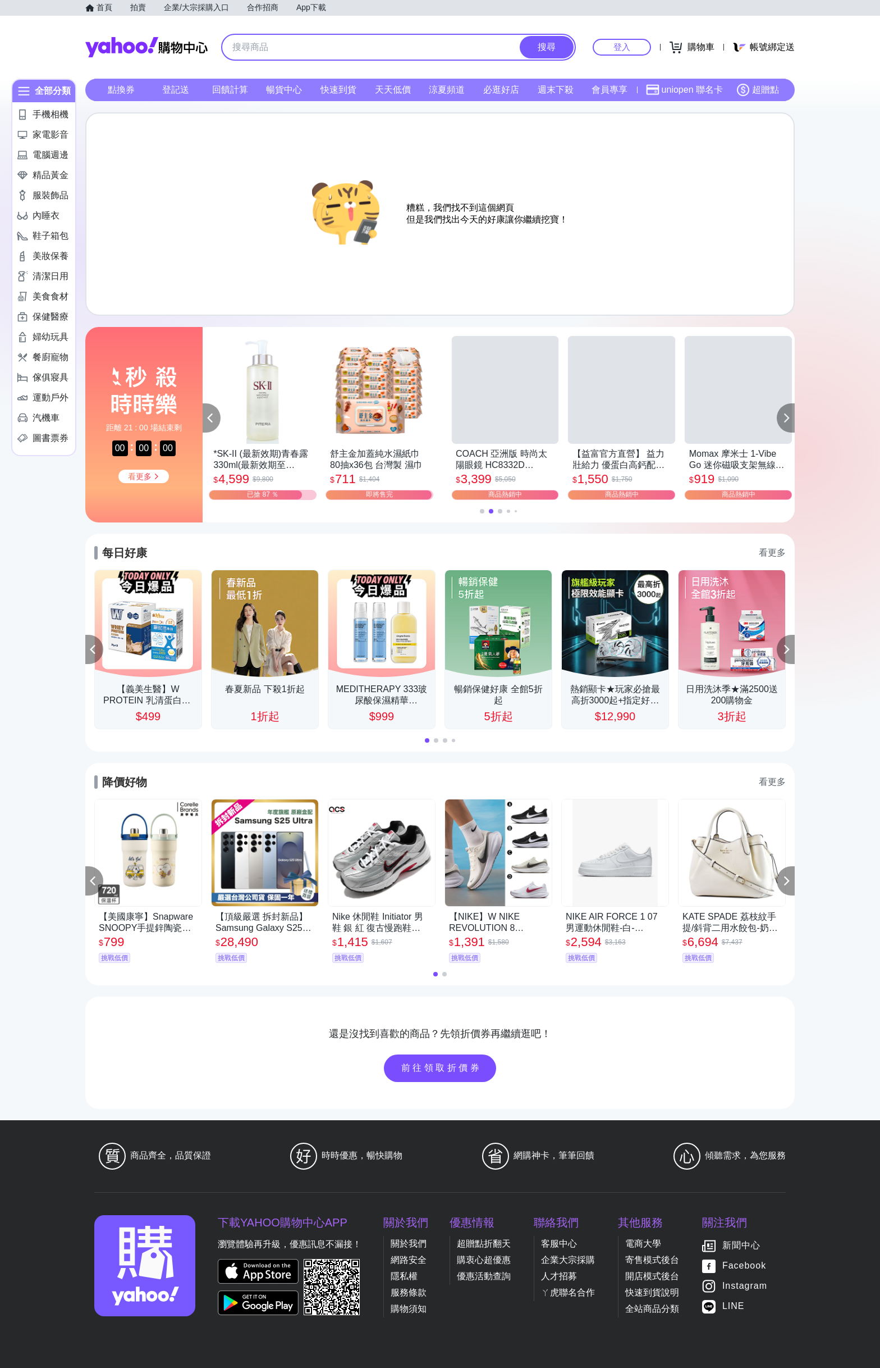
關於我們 (409, 1243)
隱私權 (404, 1276)
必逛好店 (501, 89)
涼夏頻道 (447, 89)
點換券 (121, 89)
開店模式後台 (652, 1276)
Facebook (744, 1265)
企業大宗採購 (568, 1260)
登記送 (175, 89)
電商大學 (643, 1243)
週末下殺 (556, 89)
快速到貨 (338, 89)
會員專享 (609, 89)
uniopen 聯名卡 (684, 90)
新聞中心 (741, 1245)
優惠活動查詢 (484, 1276)
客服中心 (559, 1243)
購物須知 (409, 1309)
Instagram (744, 1285)
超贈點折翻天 (484, 1243)
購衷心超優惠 (484, 1260)
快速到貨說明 (652, 1292)
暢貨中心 (284, 89)
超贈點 (757, 90)
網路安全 (409, 1260)
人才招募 (559, 1276)
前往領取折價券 (441, 1067)
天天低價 (393, 89)
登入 (621, 47)
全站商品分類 (652, 1309)
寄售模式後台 (652, 1260)
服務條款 (409, 1292)
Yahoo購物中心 (146, 47)
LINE (733, 1306)
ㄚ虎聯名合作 (568, 1292)
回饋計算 (230, 89)
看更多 (772, 552)
